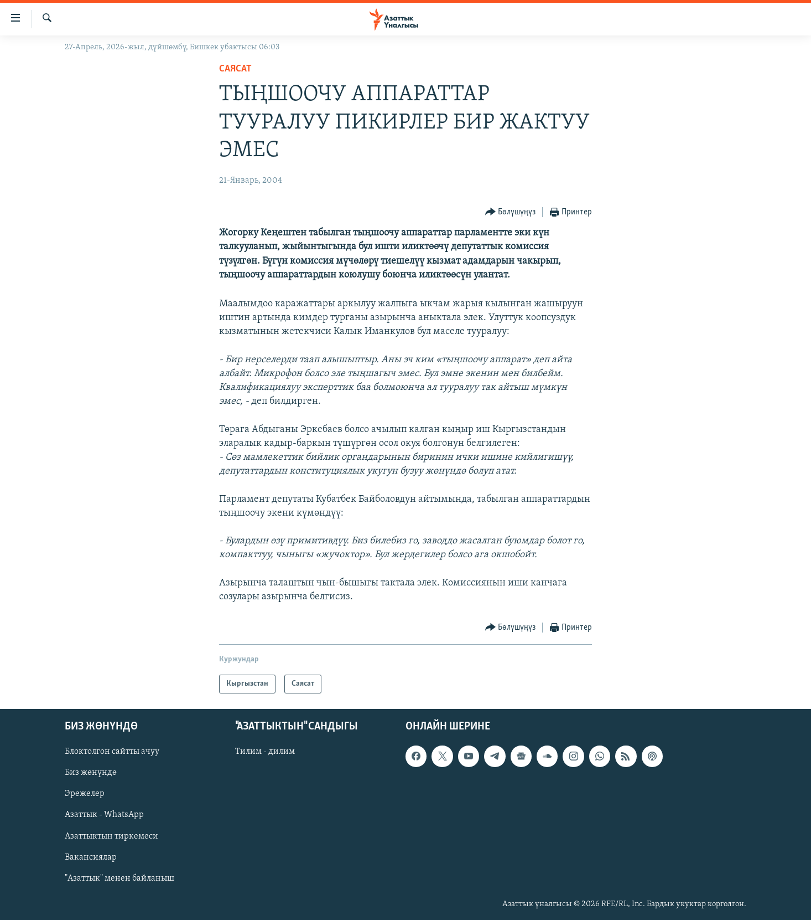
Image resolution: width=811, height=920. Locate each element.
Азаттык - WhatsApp (104, 815)
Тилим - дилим (265, 752)
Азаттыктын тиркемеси (111, 836)
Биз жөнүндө (91, 773)
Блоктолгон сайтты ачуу (112, 752)
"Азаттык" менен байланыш (119, 878)
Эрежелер (85, 794)
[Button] (510, 212)
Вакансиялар (91, 857)
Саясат (235, 69)
